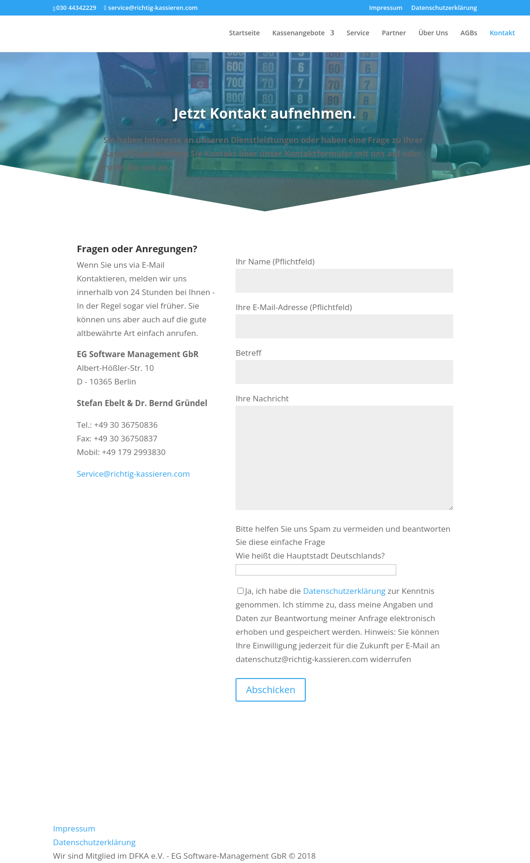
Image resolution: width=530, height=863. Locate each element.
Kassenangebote (298, 33)
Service (358, 33)
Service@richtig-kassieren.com (133, 473)
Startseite (244, 33)
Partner (394, 33)
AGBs (469, 33)
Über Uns (433, 33)
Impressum (386, 8)
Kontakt (502, 33)
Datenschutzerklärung (444, 8)
